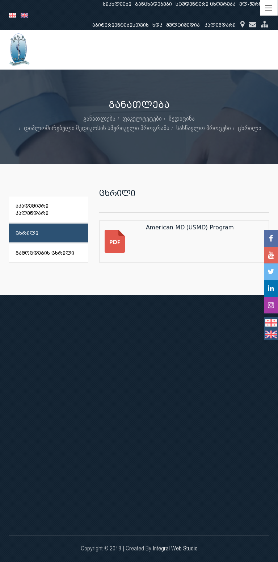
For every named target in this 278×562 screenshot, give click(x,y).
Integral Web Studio (175, 548)
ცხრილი (249, 128)
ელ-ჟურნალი (256, 4)
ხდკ (157, 25)
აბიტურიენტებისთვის (120, 25)
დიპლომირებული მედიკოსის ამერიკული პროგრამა (96, 128)
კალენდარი (220, 25)
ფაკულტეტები (142, 118)
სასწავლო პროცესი (203, 128)
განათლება (99, 118)
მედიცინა (182, 118)
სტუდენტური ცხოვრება (206, 4)
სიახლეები (117, 4)
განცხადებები (153, 4)
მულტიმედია (183, 25)
